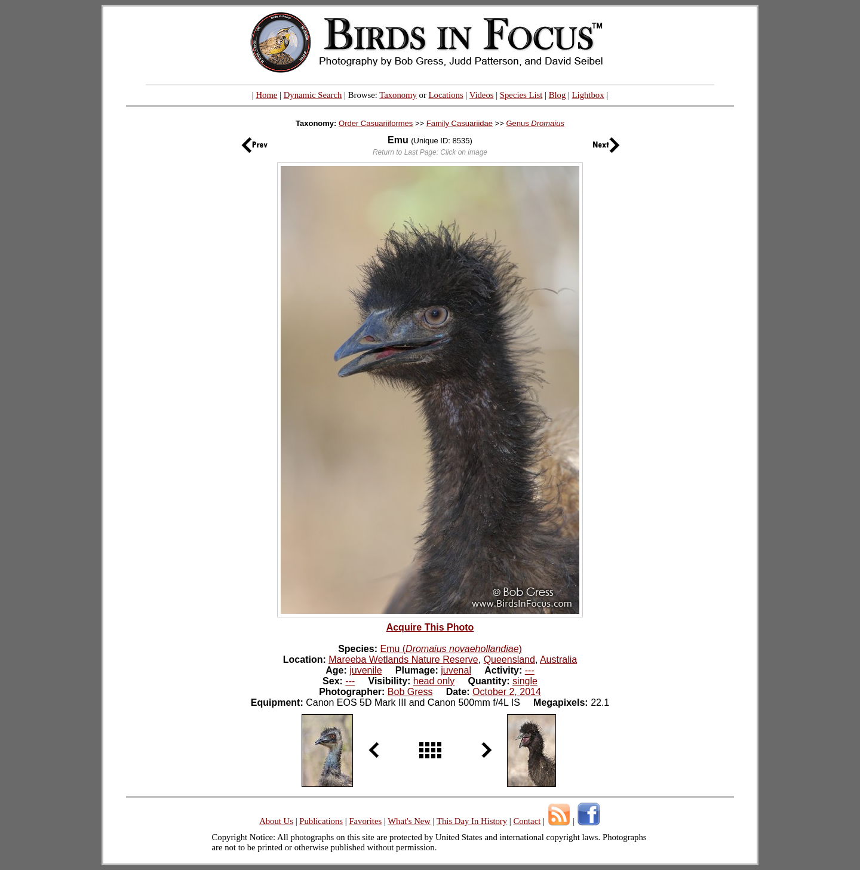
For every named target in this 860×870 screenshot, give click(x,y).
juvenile (365, 670)
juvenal (456, 670)
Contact (526, 821)
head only (433, 681)
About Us (276, 821)
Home (266, 95)
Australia (558, 659)
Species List (521, 95)
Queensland (509, 659)
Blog (557, 95)
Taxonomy (398, 95)
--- (530, 670)
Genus (535, 123)
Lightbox (588, 95)
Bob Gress (410, 692)
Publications (321, 821)
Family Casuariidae (459, 123)
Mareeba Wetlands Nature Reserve (403, 659)
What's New (409, 821)
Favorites (365, 821)
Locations (446, 95)
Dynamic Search (313, 95)
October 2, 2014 (506, 692)
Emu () (450, 649)
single (525, 681)
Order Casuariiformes (376, 123)
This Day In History (472, 821)
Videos (481, 95)
